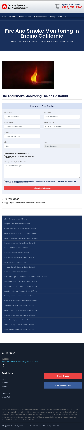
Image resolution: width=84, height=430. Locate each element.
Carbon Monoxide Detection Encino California (20, 228)
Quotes (4, 386)
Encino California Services (27, 41)
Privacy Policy (6, 397)
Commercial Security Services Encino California (20, 233)
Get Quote (62, 17)
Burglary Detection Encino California (17, 224)
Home (4, 17)
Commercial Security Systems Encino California (21, 310)
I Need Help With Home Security (17, 153)
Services (5, 390)
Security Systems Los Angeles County (24, 426)
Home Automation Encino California (16, 252)
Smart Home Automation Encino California (19, 329)
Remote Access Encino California (16, 272)
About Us (12, 17)
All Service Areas (40, 17)
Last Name (47, 113)
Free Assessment (63, 385)
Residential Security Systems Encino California (20, 281)
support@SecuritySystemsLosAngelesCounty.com (25, 203)
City (5, 142)
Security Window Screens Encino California (19, 296)
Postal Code (8, 132)
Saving (52, 17)
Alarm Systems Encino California (15, 219)
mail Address (9, 122)
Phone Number (49, 122)
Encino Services (25, 17)
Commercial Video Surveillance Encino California (21, 238)
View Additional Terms (20, 183)
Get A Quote (63, 376)
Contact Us (6, 393)
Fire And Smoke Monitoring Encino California (20, 243)
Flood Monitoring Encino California (16, 248)
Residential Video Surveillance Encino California (21, 286)
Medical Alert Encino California (15, 262)
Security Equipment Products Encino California (20, 291)
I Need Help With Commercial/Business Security (20, 156)
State (46, 142)
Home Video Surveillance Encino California (19, 257)
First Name (8, 113)
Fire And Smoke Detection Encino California (19, 315)
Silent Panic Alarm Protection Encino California (20, 301)
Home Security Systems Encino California (19, 320)
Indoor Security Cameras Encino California (19, 325)
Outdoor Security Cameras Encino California (19, 267)
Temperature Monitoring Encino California (19, 305)
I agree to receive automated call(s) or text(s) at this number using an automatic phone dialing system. (41, 182)
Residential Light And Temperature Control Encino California (25, 276)
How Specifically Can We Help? (15, 162)
